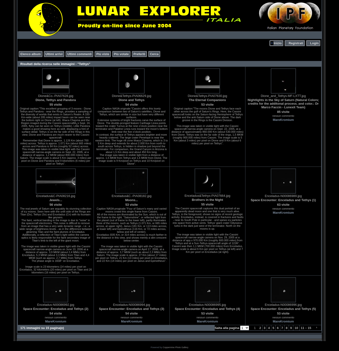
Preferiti (139, 54)
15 (309, 328)
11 (302, 328)
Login (314, 43)
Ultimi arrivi (54, 54)
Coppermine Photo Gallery (175, 347)
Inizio (277, 43)
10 (296, 328)
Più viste (102, 54)
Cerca (154, 54)
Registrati (296, 43)
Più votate (121, 54)
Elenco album (30, 54)
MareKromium (283, 120)
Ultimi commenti (79, 54)
